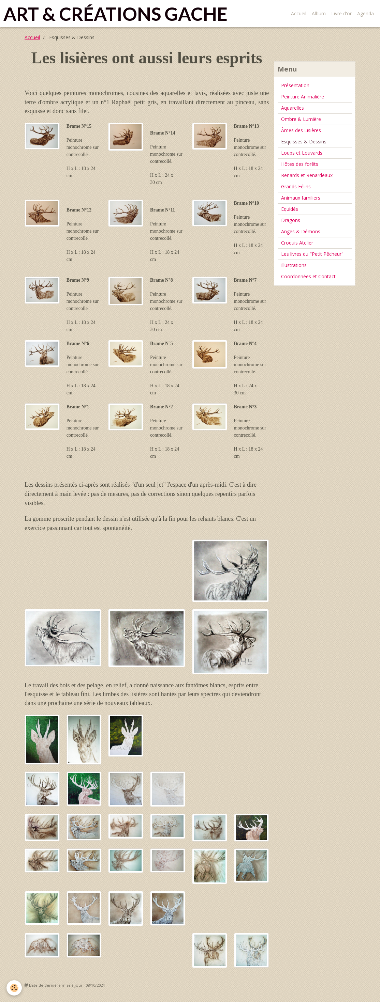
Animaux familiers (300, 197)
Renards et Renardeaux (307, 175)
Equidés (289, 209)
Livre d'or (341, 13)
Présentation (295, 85)
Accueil (298, 13)
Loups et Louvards (301, 153)
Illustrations (294, 265)
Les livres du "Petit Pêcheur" (312, 254)
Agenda (365, 13)
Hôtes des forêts (299, 164)
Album (319, 13)
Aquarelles (292, 108)
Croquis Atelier (297, 242)
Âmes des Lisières (301, 130)
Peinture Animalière (302, 96)
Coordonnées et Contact (308, 276)
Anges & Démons (300, 231)
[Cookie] (14, 988)
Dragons (290, 220)
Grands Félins (296, 186)
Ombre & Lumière (301, 119)
